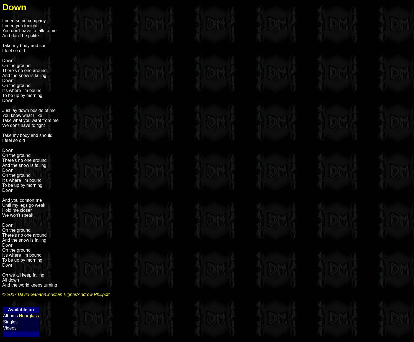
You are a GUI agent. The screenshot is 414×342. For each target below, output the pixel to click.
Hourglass (29, 315)
